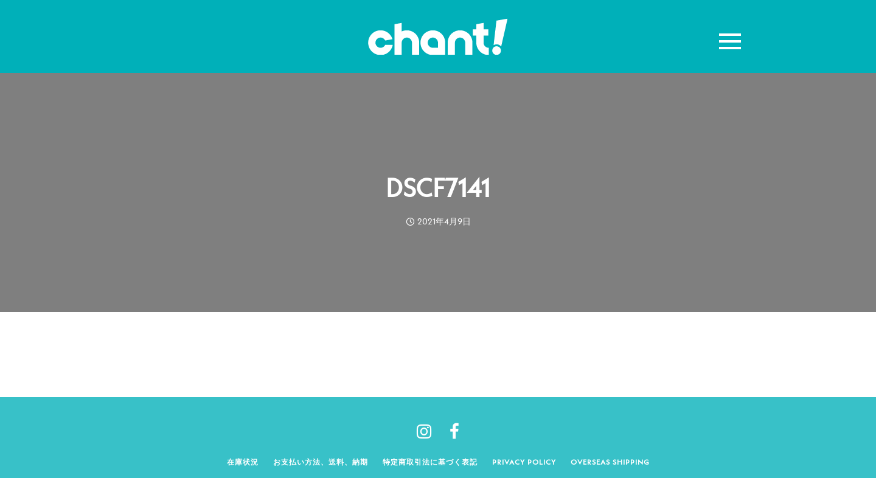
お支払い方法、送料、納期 (320, 461)
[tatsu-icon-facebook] (454, 431)
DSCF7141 (438, 188)
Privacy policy (524, 461)
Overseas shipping (610, 461)
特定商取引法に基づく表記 (430, 461)
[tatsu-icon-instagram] (428, 431)
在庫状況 (243, 461)
